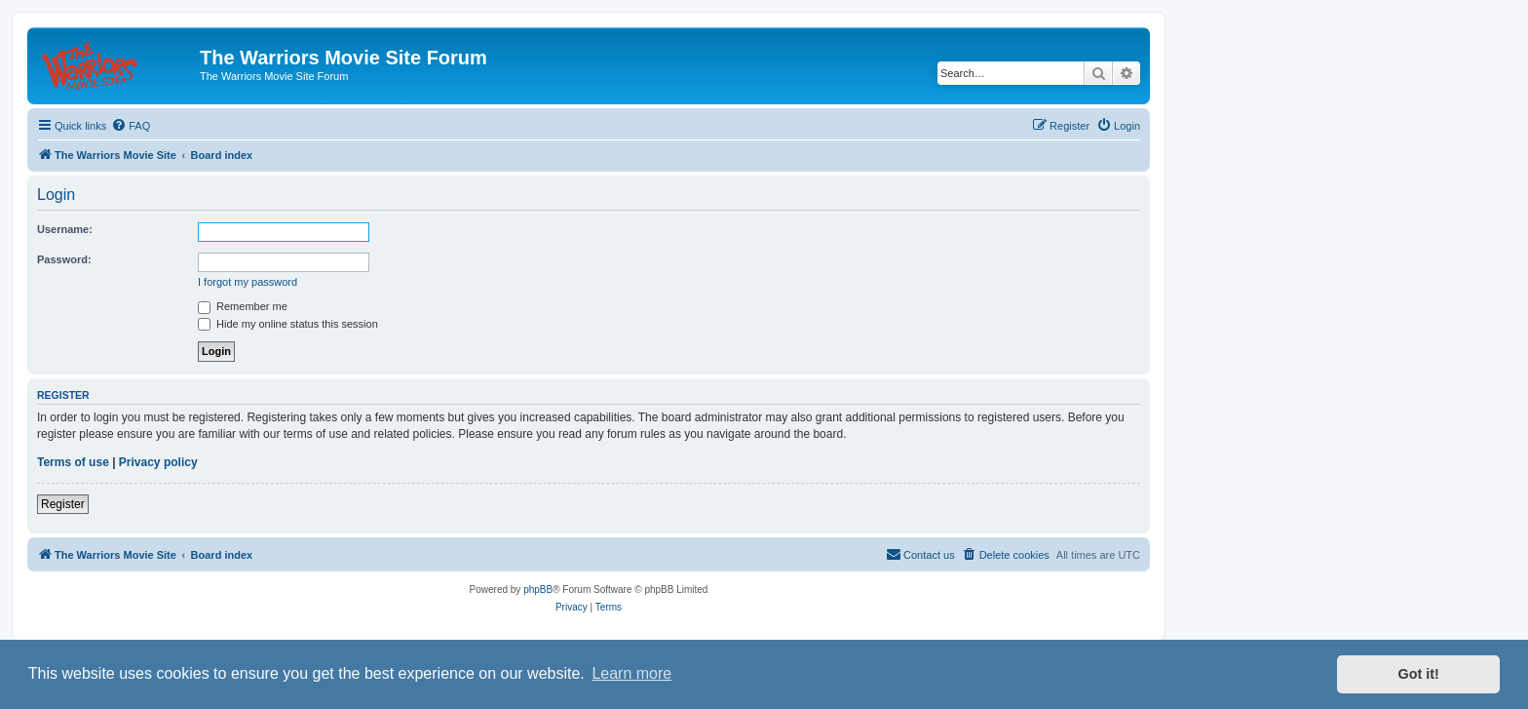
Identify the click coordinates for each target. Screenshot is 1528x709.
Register (63, 504)
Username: (65, 229)
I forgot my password (247, 282)
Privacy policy (158, 462)
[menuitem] (130, 126)
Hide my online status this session (288, 324)
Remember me (242, 306)
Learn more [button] (631, 673)
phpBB (538, 589)
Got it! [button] (1418, 674)
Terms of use (73, 462)
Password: (64, 259)
